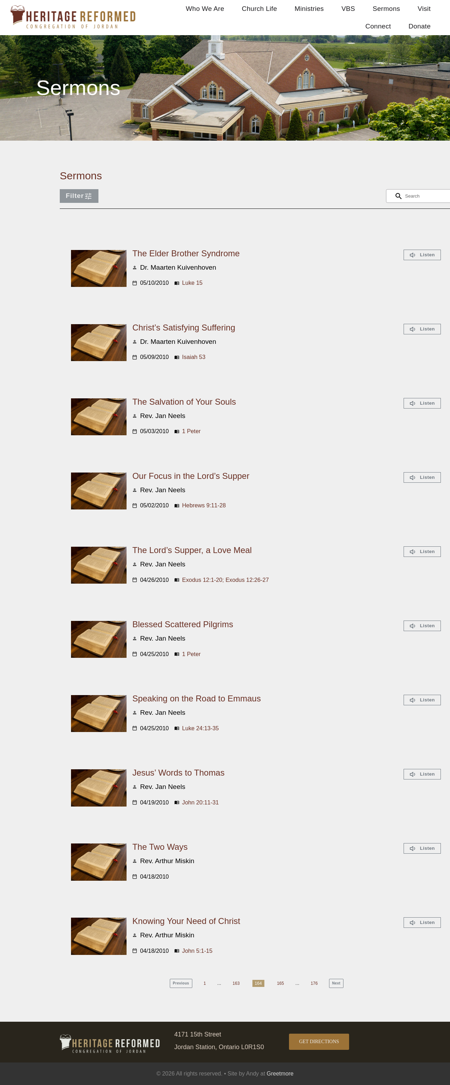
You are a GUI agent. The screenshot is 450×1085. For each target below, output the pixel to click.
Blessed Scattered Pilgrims (182, 624)
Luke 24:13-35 (200, 728)
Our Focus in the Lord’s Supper (190, 476)
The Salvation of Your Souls (184, 401)
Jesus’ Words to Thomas (178, 772)
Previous (181, 983)
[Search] (398, 196)
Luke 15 (192, 283)
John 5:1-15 (197, 951)
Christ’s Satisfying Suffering (183, 327)
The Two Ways (159, 847)
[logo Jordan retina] (74, 8)
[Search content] (423, 196)
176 (314, 983)
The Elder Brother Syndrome (185, 253)
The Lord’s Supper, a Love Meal (192, 550)
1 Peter (191, 431)
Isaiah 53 (193, 357)
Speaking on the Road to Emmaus (196, 698)
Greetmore (280, 1074)
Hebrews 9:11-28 (204, 505)
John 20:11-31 (200, 802)
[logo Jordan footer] (110, 1037)
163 (236, 983)
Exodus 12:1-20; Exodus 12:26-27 (225, 580)
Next (336, 983)
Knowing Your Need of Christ (186, 921)
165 (280, 983)
